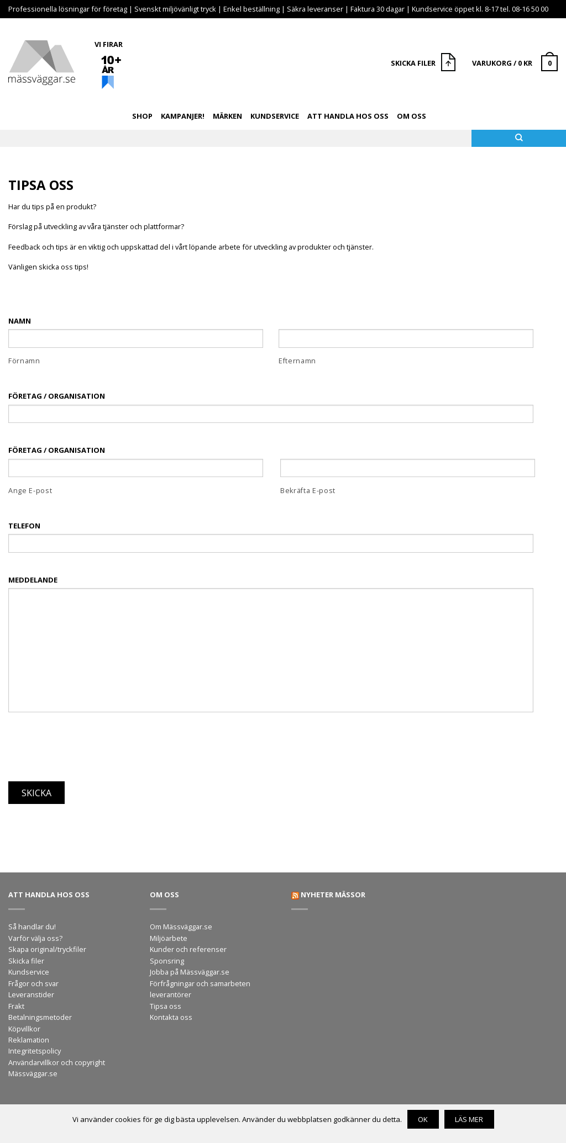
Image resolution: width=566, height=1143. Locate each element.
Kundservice (274, 116)
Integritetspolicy (34, 1051)
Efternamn (297, 361)
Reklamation (28, 1040)
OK (423, 1119)
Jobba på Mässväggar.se (189, 972)
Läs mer (469, 1119)
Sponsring (167, 961)
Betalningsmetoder (40, 1017)
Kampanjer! (183, 116)
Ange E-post (30, 490)
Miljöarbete (168, 938)
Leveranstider (31, 994)
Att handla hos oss (348, 116)
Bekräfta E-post (308, 490)
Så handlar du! (32, 927)
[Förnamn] (135, 338)
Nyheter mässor (333, 894)
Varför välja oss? (35, 938)
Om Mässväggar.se (181, 927)
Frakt (16, 1006)
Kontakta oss (171, 1017)
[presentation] (92, 742)
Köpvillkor (24, 1029)
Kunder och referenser (188, 949)
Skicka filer (26, 961)
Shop (142, 116)
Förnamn (24, 361)
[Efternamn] (406, 338)
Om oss (411, 116)
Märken (227, 116)
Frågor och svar (33, 983)
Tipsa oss (165, 1006)
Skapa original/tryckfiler (47, 949)
